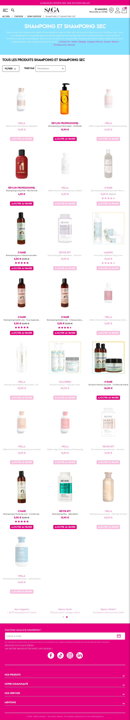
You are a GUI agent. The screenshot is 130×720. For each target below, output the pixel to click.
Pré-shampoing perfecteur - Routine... (108, 449)
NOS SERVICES (12, 693)
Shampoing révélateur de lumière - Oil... (21, 385)
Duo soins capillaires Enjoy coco (108, 255)
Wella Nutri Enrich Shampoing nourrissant (22, 449)
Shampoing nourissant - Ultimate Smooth (108, 514)
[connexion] (117, 11)
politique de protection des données (80, 642)
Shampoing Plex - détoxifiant (65, 514)
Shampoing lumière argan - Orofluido (65, 126)
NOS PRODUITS (13, 675)
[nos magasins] (101, 10)
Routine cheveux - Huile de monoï (65, 385)
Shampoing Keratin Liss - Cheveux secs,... (65, 320)
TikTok (60, 655)
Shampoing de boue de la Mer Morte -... (108, 190)
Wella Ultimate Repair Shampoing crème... (108, 320)
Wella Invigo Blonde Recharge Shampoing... (108, 126)
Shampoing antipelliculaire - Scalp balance (22, 579)
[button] (63, 617)
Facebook (50, 655)
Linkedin (79, 655)
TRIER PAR (29, 68)
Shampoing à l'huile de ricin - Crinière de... (21, 514)
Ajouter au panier (21, 139)
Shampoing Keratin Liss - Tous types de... (22, 320)
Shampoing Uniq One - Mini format (21, 190)
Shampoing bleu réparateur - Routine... (65, 255)
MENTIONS (10, 703)
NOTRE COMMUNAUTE (16, 684)
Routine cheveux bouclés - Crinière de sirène (108, 385)
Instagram (69, 655)
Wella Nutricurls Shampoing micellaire (65, 190)
